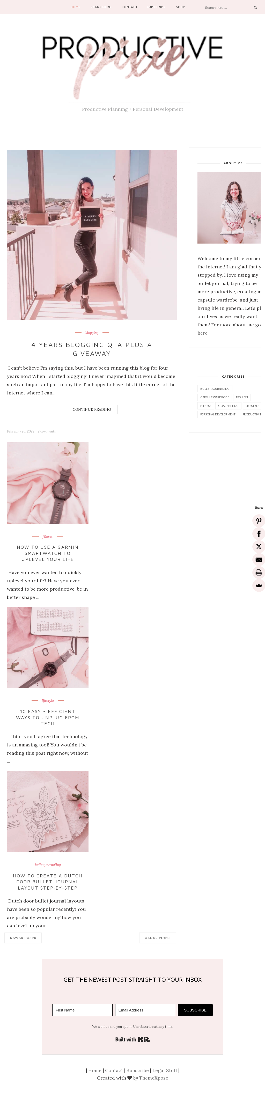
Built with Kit (132, 1039)
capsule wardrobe (214, 397)
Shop (180, 7)
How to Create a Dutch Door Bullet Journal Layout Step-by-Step (48, 882)
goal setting (228, 405)
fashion (242, 397)
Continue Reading (92, 409)
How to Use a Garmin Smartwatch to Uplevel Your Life (48, 553)
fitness (48, 536)
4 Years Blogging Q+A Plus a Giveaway (92, 349)
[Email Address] (145, 1010)
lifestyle (48, 701)
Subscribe (156, 7)
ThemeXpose (153, 1078)
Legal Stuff (164, 1070)
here (202, 333)
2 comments (47, 431)
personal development (217, 414)
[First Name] (82, 1010)
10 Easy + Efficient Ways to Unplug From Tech (48, 717)
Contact (130, 7)
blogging (92, 333)
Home (75, 7)
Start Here (101, 7)
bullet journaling (48, 865)
